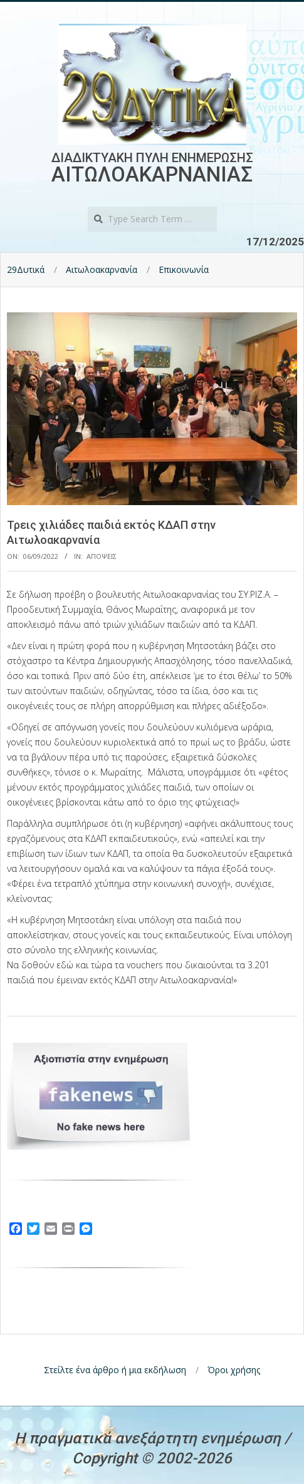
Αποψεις (101, 556)
